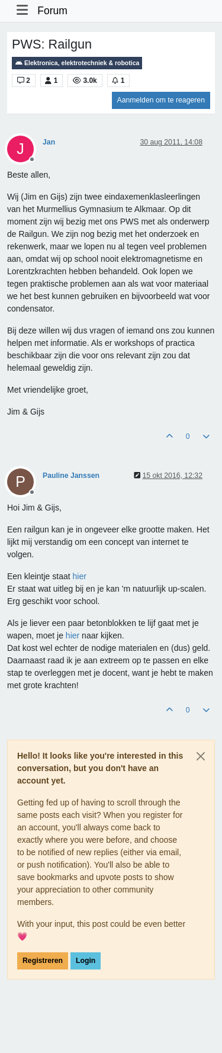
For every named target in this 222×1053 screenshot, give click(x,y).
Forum (52, 11)
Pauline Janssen (71, 475)
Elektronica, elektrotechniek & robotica (77, 63)
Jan (49, 142)
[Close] (200, 756)
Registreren (42, 960)
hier (79, 576)
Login (85, 960)
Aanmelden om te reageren (161, 100)
